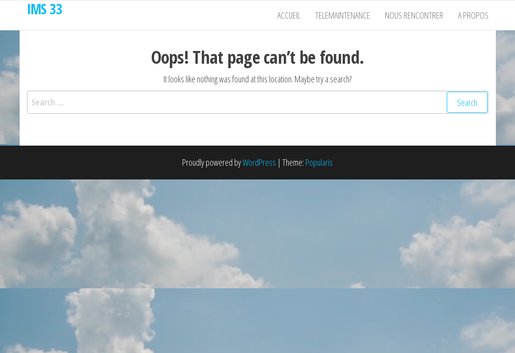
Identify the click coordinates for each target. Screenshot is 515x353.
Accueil (288, 15)
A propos (473, 15)
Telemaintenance (342, 15)
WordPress (259, 162)
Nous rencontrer (414, 15)
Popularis (319, 162)
